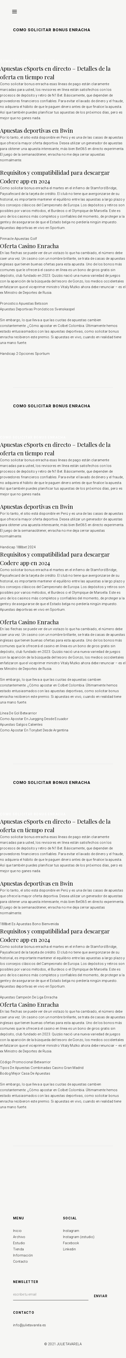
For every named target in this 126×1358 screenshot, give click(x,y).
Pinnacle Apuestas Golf (18, 239)
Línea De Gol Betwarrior (18, 713)
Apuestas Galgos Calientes (21, 724)
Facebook (71, 1243)
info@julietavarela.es (29, 1325)
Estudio (19, 1243)
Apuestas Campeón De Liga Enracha (29, 997)
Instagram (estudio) (79, 1237)
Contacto (20, 1261)
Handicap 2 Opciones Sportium (25, 354)
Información (23, 1255)
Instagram (71, 1231)
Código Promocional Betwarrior (25, 1062)
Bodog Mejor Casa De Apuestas (25, 1073)
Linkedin (69, 1249)
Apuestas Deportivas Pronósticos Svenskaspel (37, 309)
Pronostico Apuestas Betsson (24, 303)
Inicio (17, 1231)
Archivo (19, 1237)
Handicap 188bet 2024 (18, 547)
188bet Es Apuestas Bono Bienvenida (29, 924)
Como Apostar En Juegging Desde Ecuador (34, 719)
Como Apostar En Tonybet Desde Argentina (34, 730)
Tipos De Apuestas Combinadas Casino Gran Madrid (42, 1068)
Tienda (18, 1249)
